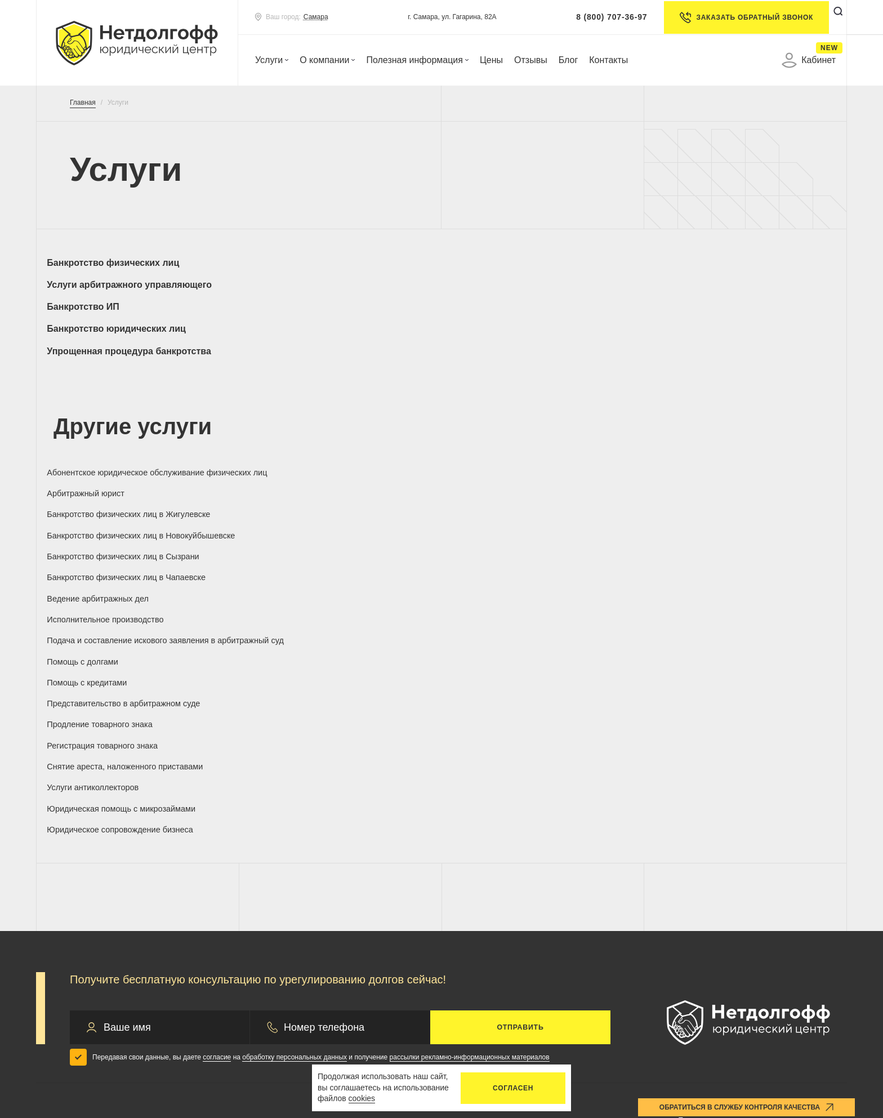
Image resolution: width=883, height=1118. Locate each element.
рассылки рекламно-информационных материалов (470, 777)
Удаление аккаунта (663, 1021)
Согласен (513, 1088)
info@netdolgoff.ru (715, 896)
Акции (285, 922)
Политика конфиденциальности (282, 1021)
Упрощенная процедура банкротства (135, 284)
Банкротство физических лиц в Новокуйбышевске (725, 412)
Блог (568, 60)
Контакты (608, 60)
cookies (362, 1098)
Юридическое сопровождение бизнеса (337, 539)
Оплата (494, 867)
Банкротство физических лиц (119, 263)
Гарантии (292, 886)
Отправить (520, 747)
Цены (491, 60)
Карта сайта (787, 1021)
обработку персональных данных (294, 777)
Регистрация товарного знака (317, 505)
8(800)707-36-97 (720, 855)
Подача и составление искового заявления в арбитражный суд (119, 478)
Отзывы (530, 60)
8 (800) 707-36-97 (598, 16)
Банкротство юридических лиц (730, 263)
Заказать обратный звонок (733, 17)
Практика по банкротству (325, 868)
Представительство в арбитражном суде (735, 478)
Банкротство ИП (494, 263)
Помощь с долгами (295, 473)
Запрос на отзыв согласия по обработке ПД (460, 1028)
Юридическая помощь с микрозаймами (135, 539)
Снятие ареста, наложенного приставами (518, 511)
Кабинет (809, 60)
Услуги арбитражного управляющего (338, 263)
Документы (504, 890)
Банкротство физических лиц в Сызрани (117, 445)
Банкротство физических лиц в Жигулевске (522, 412)
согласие (217, 777)
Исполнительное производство (726, 440)
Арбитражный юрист (299, 407)
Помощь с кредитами (502, 473)
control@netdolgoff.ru (721, 913)
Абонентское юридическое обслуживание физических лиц (118, 412)
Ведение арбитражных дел (514, 440)
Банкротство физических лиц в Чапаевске (320, 445)
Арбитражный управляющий (129, 922)
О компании (327, 60)
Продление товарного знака (112, 505)
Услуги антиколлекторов (711, 505)
